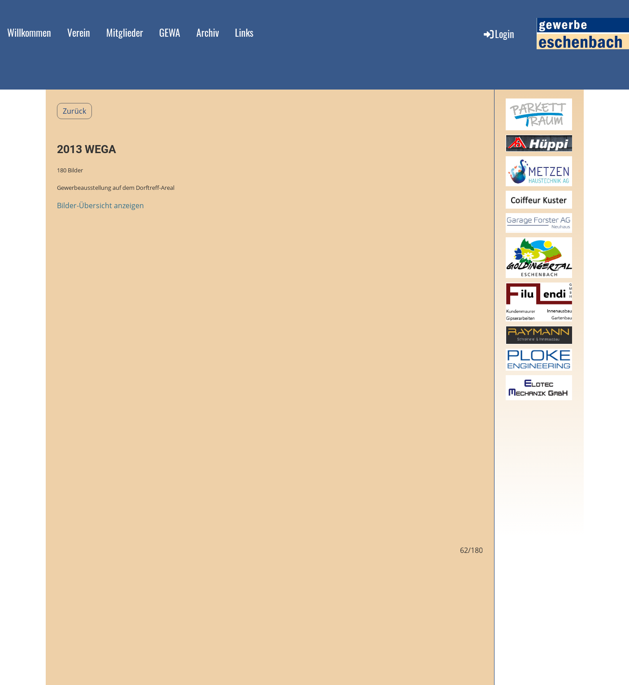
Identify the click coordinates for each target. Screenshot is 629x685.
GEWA (169, 32)
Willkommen (29, 32)
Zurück (74, 111)
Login (498, 33)
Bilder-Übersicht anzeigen (100, 205)
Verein (78, 32)
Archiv (207, 32)
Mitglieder (124, 32)
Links (244, 32)
